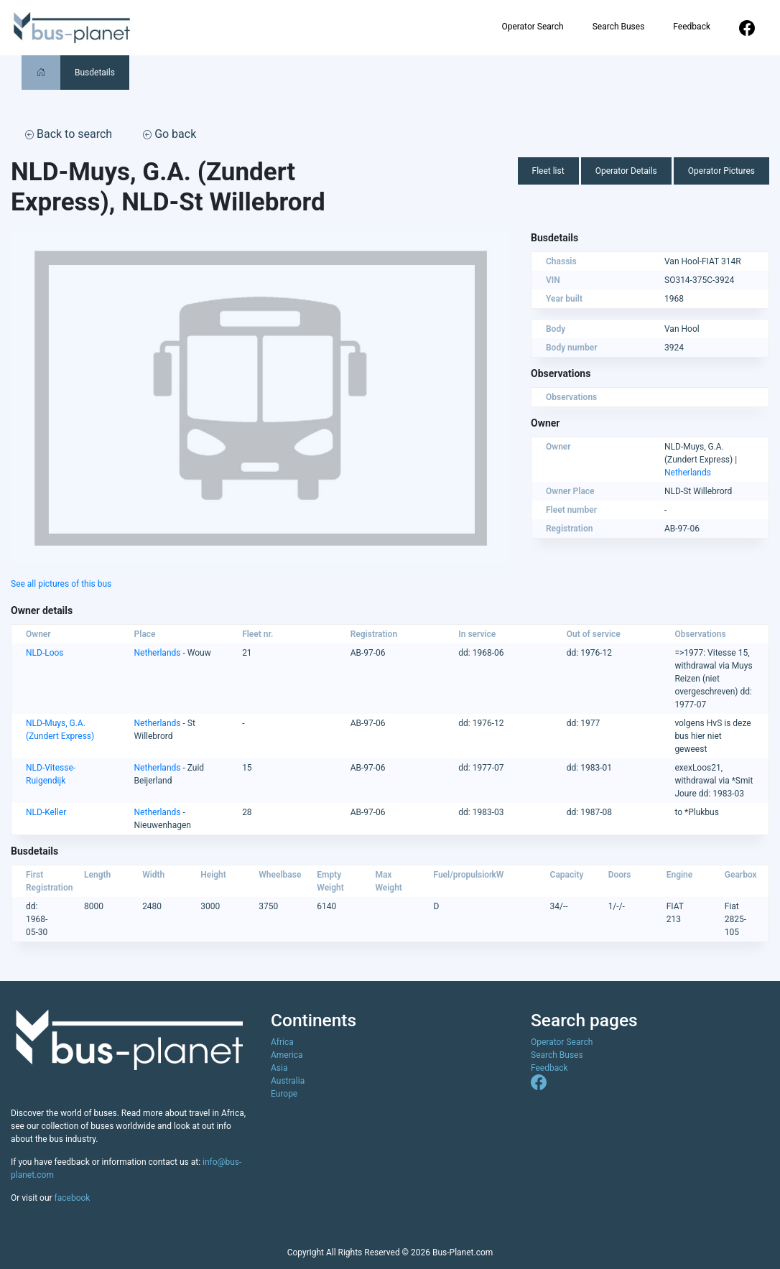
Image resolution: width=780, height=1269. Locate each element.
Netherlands (687, 473)
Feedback (691, 27)
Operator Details (626, 171)
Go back (169, 134)
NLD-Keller (46, 812)
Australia (288, 1081)
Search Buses (619, 27)
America (287, 1055)
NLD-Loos (45, 653)
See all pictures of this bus (61, 584)
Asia (279, 1068)
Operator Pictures (721, 171)
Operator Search (532, 27)
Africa (282, 1042)
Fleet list (548, 171)
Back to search (68, 134)
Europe (284, 1094)
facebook (72, 1198)
